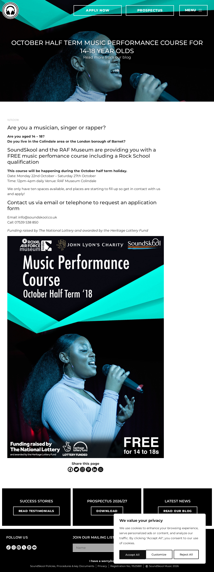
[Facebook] (70, 469)
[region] (160, 539)
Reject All (160, 555)
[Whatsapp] (100, 469)
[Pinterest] (88, 469)
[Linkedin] (94, 469)
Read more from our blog (107, 57)
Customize (133, 555)
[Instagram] (82, 469)
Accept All (187, 555)
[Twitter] (76, 469)
